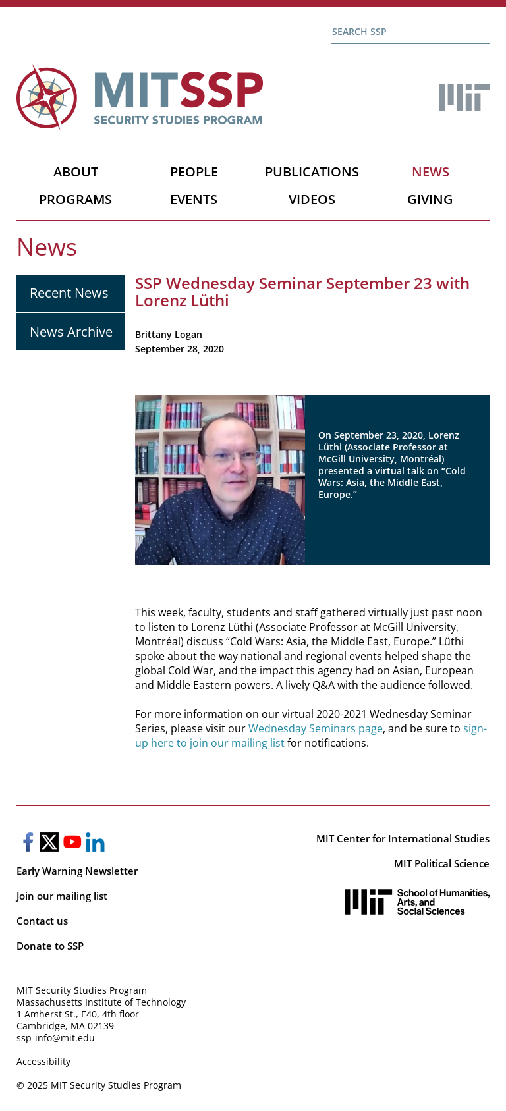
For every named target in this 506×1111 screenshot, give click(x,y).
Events (193, 199)
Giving (430, 199)
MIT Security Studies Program (81, 990)
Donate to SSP (50, 945)
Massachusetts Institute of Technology (101, 1002)
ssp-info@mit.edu (55, 1037)
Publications (312, 171)
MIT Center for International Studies (403, 838)
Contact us (42, 920)
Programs (75, 199)
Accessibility (43, 1061)
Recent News (69, 293)
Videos (312, 199)
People (194, 171)
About (75, 171)
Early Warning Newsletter (77, 870)
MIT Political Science (442, 863)
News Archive (71, 331)
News (430, 171)
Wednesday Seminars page (315, 728)
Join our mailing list (61, 895)
